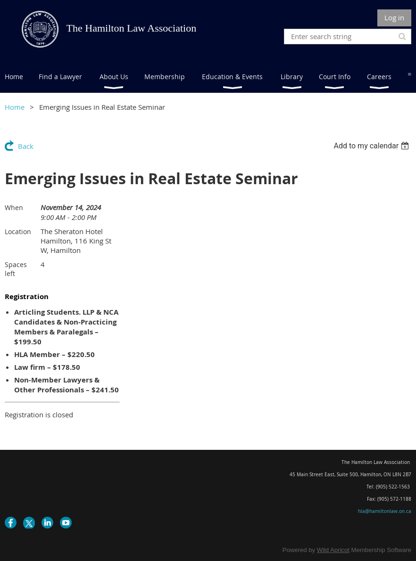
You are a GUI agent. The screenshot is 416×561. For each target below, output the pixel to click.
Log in (394, 17)
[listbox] (372, 146)
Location (18, 231)
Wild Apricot (333, 549)
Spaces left (16, 269)
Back (25, 146)
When (14, 207)
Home (15, 107)
